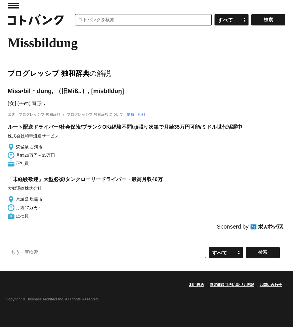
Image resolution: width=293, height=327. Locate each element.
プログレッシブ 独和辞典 (49, 73)
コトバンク (36, 19)
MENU (13, 5)
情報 (130, 114)
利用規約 (196, 285)
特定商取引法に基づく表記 (232, 285)
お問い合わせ (271, 285)
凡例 (141, 114)
